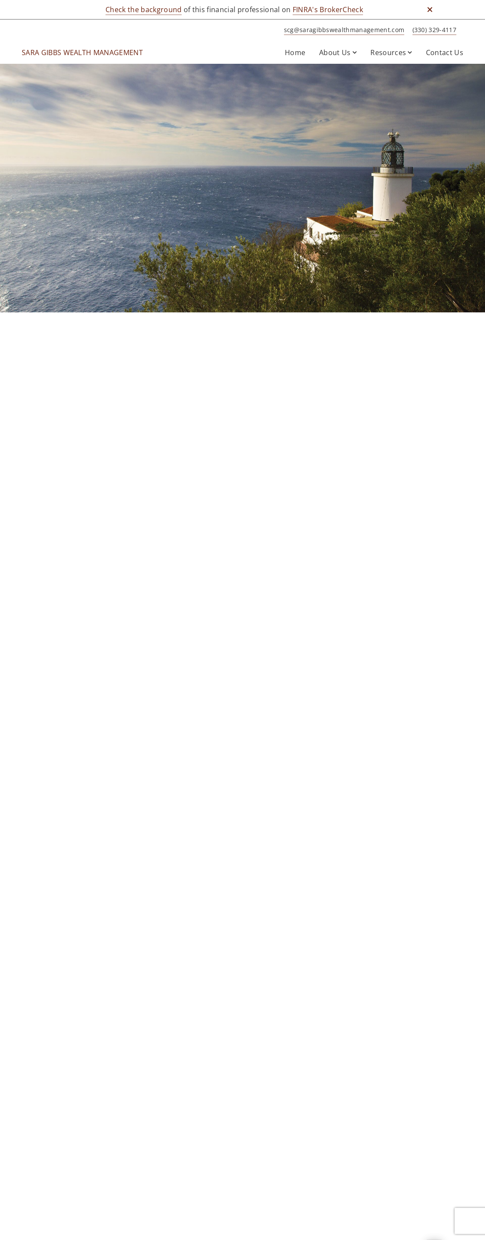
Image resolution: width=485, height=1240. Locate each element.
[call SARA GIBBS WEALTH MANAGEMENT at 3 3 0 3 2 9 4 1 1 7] (432, 30)
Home (295, 52)
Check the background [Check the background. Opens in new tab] (143, 9)
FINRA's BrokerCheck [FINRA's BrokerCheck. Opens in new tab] (328, 9)
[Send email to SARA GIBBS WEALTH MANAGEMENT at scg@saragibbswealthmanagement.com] (343, 30)
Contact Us (444, 52)
